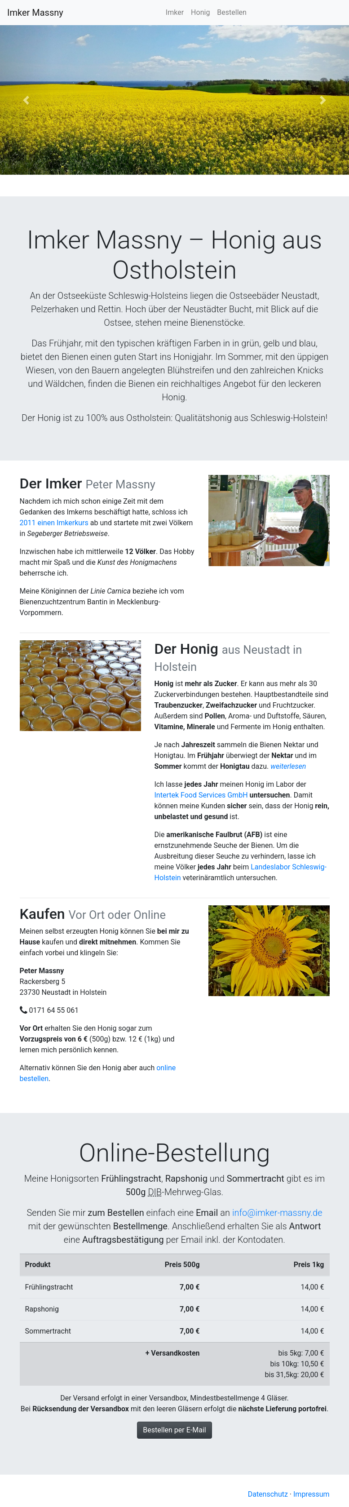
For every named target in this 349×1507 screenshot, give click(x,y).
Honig (200, 12)
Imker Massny (35, 12)
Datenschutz (268, 1494)
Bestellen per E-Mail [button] (174, 1430)
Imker (175, 12)
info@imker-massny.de (277, 1212)
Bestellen (232, 12)
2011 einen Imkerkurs (54, 523)
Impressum (311, 1494)
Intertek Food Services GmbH (201, 795)
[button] (26, 100)
